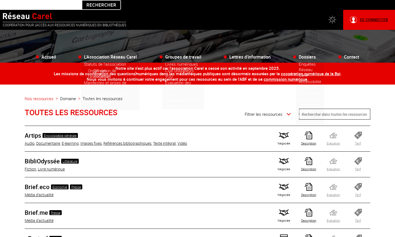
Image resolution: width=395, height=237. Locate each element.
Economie (59, 177)
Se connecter (374, 9)
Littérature (70, 151)
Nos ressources (39, 88)
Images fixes (91, 133)
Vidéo (182, 133)
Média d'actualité (39, 184)
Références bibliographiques (127, 133)
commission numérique (285, 69)
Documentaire (48, 133)
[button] (332, 10)
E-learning (70, 133)
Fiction (30, 159)
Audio (30, 133)
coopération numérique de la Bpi (310, 64)
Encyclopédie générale (60, 125)
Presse (76, 177)
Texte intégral (164, 133)
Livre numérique (51, 159)
